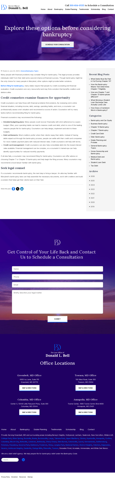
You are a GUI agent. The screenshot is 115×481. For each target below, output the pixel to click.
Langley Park (59, 445)
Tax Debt (94, 166)
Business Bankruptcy (99, 124)
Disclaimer (14, 477)
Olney (50, 445)
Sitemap (30, 477)
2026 (92, 176)
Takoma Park (59, 438)
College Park (6, 438)
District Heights (86, 445)
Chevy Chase (51, 442)
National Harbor (72, 445)
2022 (92, 194)
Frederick (43, 445)
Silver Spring (18, 438)
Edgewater (105, 445)
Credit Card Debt (97, 134)
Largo (51, 438)
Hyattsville (91, 438)
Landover (32, 442)
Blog (104, 9)
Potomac (4, 445)
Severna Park (24, 445)
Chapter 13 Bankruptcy (100, 127)
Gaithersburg (101, 442)
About (50, 9)
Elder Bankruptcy (98, 137)
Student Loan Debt (98, 162)
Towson (55, 448)
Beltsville (23, 442)
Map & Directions (29, 388)
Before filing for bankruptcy (12, 86)
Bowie (34, 438)
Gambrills (27, 448)
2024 (92, 185)
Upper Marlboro (72, 438)
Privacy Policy (5, 477)
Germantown (89, 442)
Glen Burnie (62, 442)
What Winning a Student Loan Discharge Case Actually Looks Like (100, 102)
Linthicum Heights (15, 448)
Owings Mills (37, 448)
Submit (57, 319)
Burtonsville (43, 438)
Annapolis (100, 438)
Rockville (27, 438)
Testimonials (84, 9)
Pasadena (13, 445)
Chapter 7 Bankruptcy (99, 130)
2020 (92, 202)
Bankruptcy (58, 9)
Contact (111, 9)
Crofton (108, 438)
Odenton (96, 445)
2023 (92, 189)
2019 (91, 207)
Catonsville (72, 442)
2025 (92, 181)
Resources (22, 477)
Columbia (5, 442)
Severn (4, 448)
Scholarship (95, 9)
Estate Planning (71, 9)
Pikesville (47, 448)
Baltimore (34, 445)
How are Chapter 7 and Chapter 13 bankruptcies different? (100, 94)
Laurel (80, 442)
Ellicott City (14, 442)
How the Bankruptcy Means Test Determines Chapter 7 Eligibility (100, 86)
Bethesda (41, 442)
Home (43, 9)
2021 (91, 198)
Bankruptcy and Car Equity (101, 120)
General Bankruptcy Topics (29, 71)
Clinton (83, 438)
